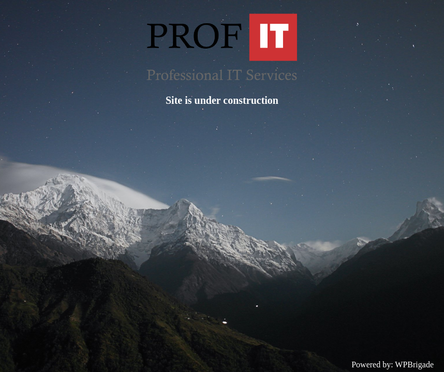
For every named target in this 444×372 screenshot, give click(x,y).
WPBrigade (414, 364)
